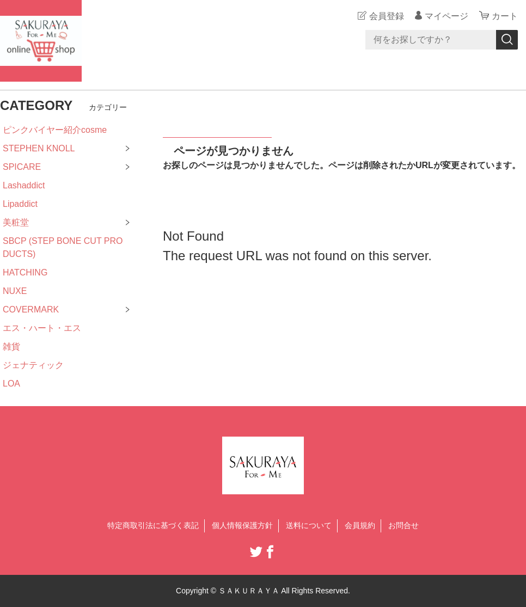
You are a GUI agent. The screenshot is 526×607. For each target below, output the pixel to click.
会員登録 (386, 16)
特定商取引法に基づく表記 (153, 525)
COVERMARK (31, 309)
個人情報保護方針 (242, 525)
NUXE (15, 291)
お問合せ (403, 525)
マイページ (446, 16)
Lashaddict (24, 185)
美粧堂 (16, 222)
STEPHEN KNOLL (39, 148)
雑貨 (11, 346)
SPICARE (22, 166)
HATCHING (25, 272)
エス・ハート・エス (42, 328)
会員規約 (360, 525)
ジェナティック (33, 365)
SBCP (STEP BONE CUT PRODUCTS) (63, 247)
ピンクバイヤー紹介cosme (55, 129)
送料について (309, 525)
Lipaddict (20, 204)
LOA (11, 383)
